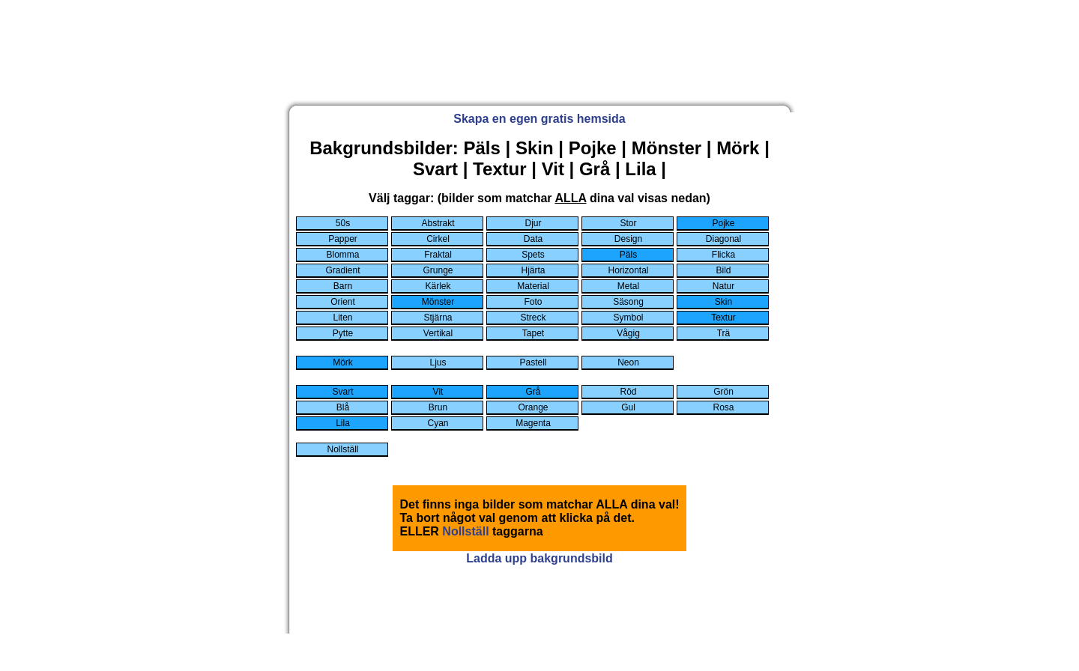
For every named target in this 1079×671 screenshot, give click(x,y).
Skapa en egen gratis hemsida (539, 118)
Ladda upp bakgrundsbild (539, 558)
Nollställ (465, 531)
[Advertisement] (539, 60)
